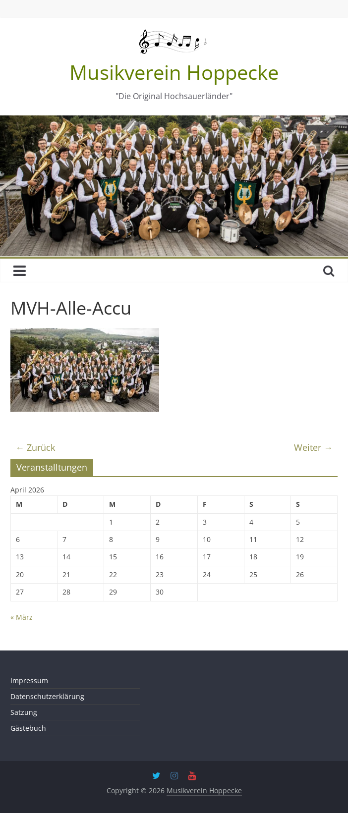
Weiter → (313, 447)
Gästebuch (28, 728)
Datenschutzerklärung (47, 696)
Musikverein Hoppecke (174, 72)
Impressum (29, 680)
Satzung (23, 712)
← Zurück (35, 447)
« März (21, 617)
